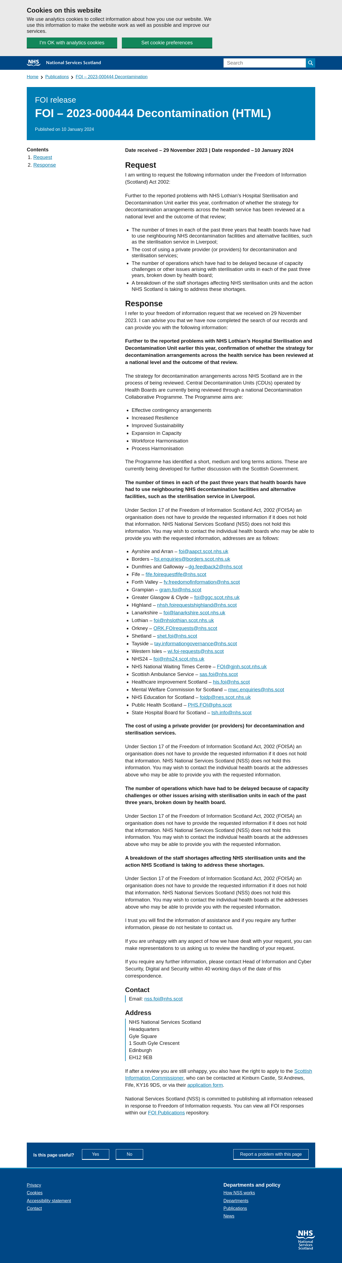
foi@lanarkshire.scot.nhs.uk (194, 612)
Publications (57, 76)
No (135, 1154)
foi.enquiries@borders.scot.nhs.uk (192, 559)
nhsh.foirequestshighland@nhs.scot (197, 605)
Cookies (35, 1192)
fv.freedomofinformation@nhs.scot (202, 582)
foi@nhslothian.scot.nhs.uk (184, 620)
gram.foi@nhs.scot (180, 590)
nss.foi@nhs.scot (163, 999)
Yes (100, 1154)
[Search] (264, 63)
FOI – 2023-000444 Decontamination (112, 76)
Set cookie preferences (167, 42)
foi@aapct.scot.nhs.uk (203, 551)
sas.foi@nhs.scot (218, 674)
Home (33, 76)
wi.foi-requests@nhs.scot (196, 651)
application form (205, 1085)
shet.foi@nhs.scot (177, 636)
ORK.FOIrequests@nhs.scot (185, 628)
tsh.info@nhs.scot (231, 712)
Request (42, 157)
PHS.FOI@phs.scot (210, 705)
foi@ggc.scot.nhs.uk (217, 597)
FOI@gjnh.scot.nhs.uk (242, 666)
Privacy (34, 1185)
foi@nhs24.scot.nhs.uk (179, 659)
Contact (34, 1208)
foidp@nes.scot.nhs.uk (225, 697)
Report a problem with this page (271, 1154)
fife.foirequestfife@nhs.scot (176, 574)
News (228, 1216)
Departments (236, 1200)
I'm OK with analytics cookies (72, 42)
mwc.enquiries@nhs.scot (256, 689)
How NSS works (239, 1192)
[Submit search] (310, 63)
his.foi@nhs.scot (231, 682)
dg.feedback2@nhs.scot (215, 567)
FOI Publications (166, 1112)
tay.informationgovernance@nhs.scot (195, 643)
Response (44, 165)
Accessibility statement (49, 1200)
